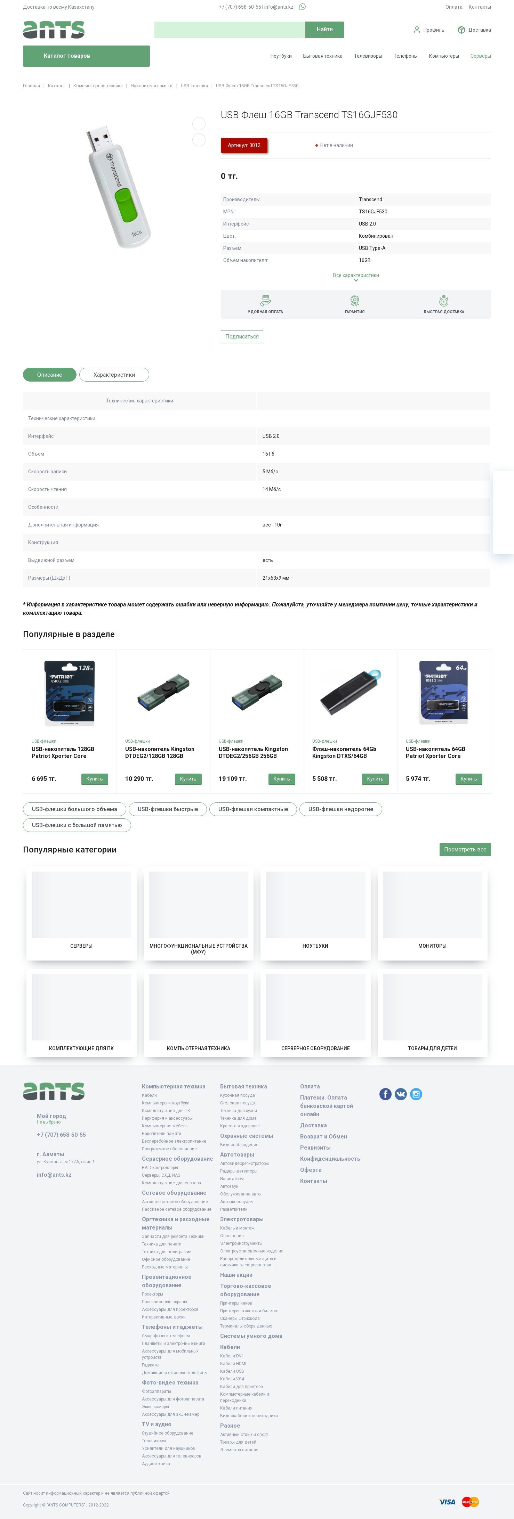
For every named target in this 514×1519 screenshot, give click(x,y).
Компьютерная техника (198, 1048)
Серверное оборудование (315, 1048)
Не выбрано (51, 1122)
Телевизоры (368, 56)
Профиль (434, 30)
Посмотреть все (465, 849)
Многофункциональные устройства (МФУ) (199, 949)
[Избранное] (503, 502)
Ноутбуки (281, 56)
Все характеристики (356, 275)
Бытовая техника (323, 56)
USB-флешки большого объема (74, 809)
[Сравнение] (503, 523)
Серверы (481, 56)
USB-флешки (44, 741)
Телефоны (406, 56)
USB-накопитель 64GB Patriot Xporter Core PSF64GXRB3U (435, 756)
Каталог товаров (59, 56)
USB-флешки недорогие (340, 809)
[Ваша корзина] (503, 481)
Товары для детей (432, 1048)
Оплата (454, 7)
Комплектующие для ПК (81, 1048)
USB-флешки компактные (253, 809)
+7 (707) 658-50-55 (240, 7)
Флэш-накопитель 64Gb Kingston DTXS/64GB (344, 752)
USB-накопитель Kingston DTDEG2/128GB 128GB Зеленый (159, 756)
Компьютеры (444, 56)
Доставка (479, 30)
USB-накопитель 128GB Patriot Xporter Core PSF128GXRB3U (63, 756)
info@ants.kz (279, 7)
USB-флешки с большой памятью (77, 825)
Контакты (480, 7)
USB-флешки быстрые (168, 809)
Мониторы (432, 946)
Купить (95, 779)
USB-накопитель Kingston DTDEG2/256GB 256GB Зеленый (253, 756)
